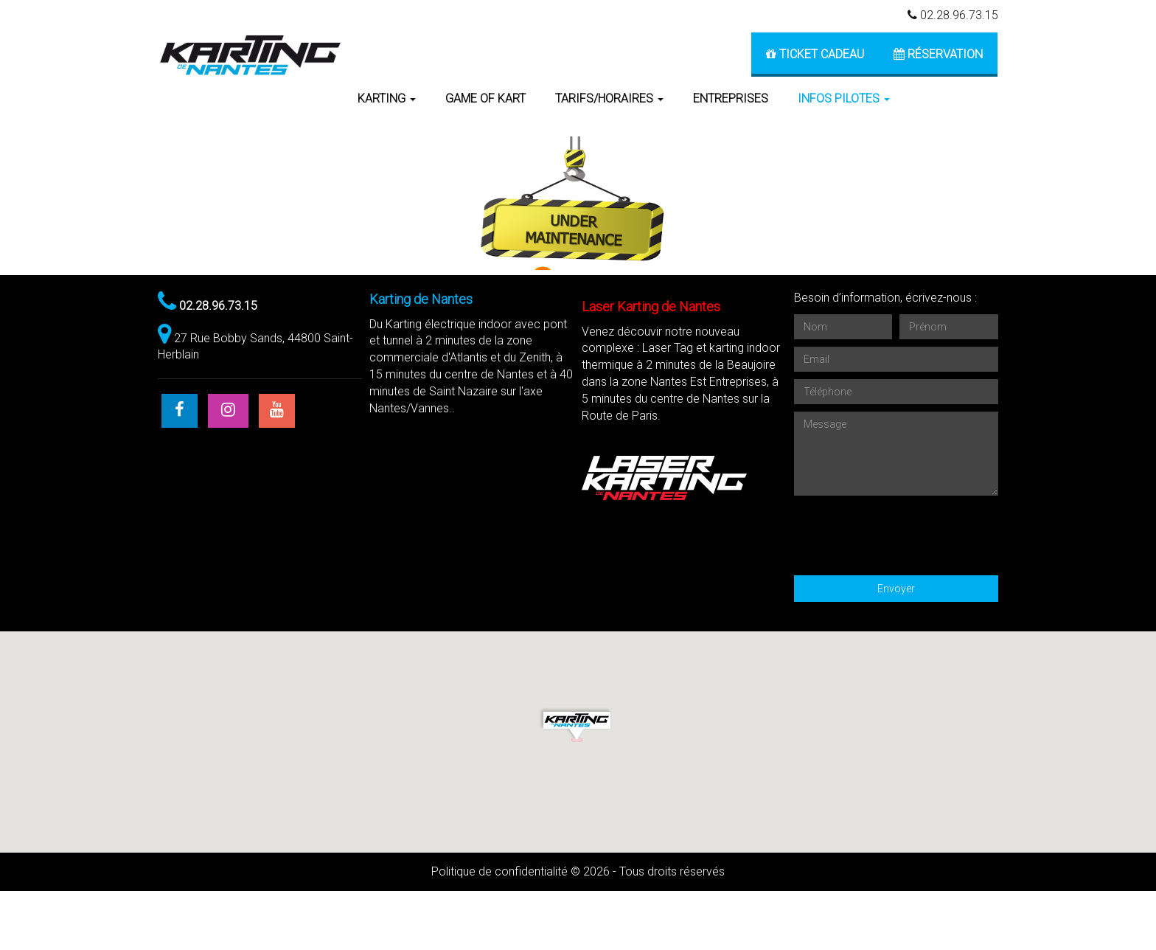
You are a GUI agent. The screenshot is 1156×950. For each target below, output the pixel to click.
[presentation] (906, 591)
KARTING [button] (387, 98)
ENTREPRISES (730, 98)
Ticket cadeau (815, 54)
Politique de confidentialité (499, 930)
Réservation (938, 54)
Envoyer (896, 647)
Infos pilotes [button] (844, 98)
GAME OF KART (485, 98)
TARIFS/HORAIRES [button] (609, 98)
